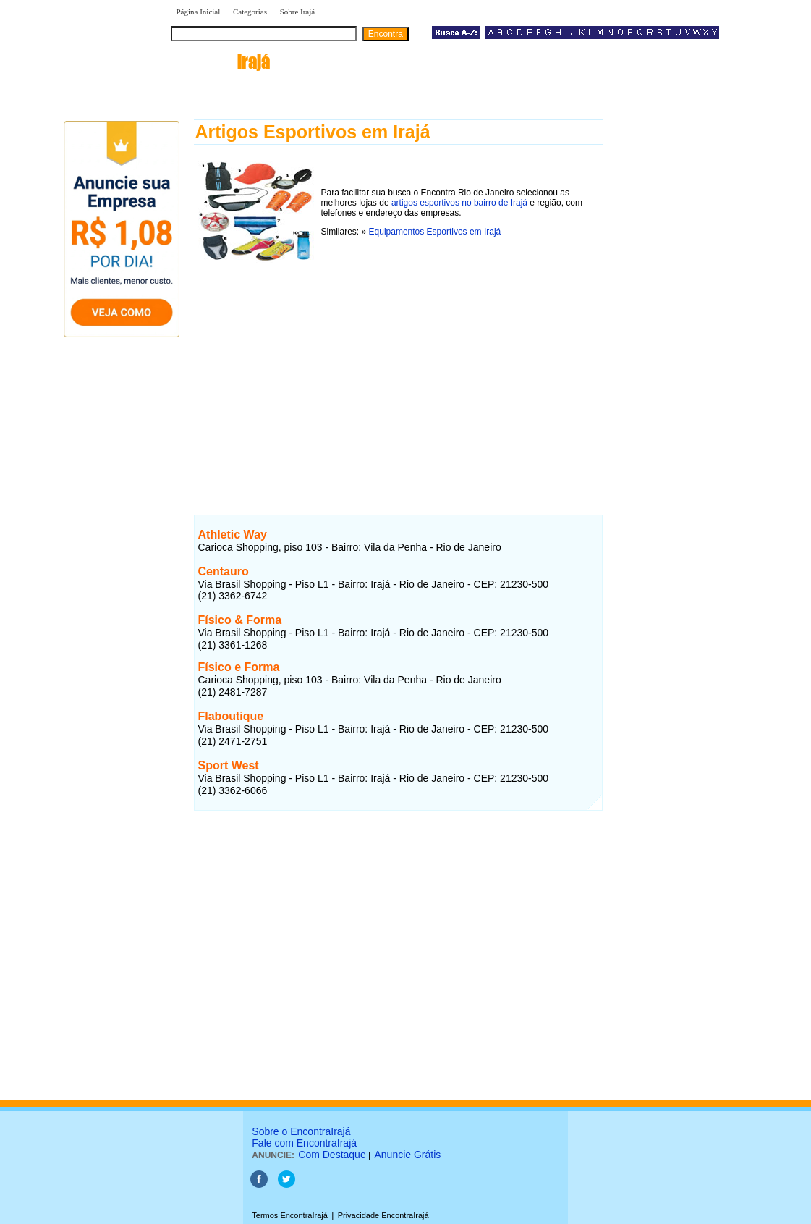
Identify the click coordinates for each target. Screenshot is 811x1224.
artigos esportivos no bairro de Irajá (459, 203)
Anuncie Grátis (408, 1154)
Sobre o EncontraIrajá (301, 1131)
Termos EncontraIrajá (290, 1215)
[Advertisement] (398, 378)
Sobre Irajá (297, 11)
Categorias (250, 11)
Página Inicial (199, 11)
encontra (220, 61)
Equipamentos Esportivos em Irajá (435, 232)
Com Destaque (331, 1154)
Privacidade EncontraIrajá (383, 1215)
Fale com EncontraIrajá (304, 1143)
